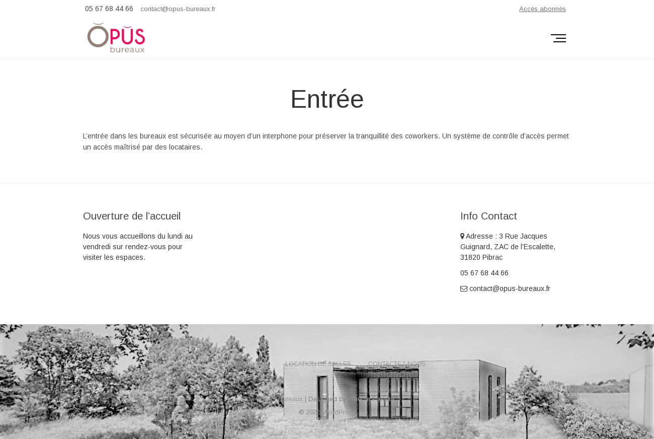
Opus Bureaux (281, 399)
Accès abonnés (542, 9)
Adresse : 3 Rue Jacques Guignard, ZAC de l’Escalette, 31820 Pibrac (507, 246)
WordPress (339, 412)
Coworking (248, 364)
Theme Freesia (372, 399)
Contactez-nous (397, 364)
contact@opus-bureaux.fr (177, 9)
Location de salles (318, 364)
